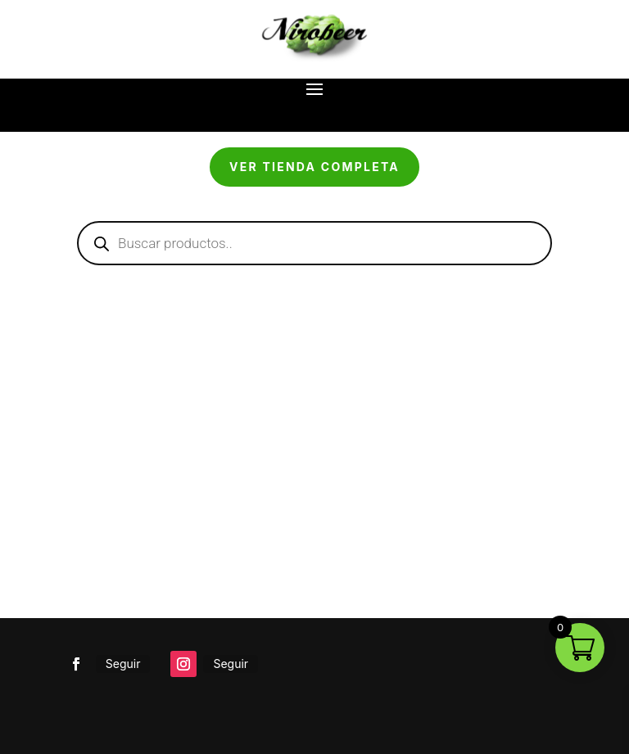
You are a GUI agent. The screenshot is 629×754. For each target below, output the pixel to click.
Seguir (123, 663)
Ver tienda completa (314, 167)
